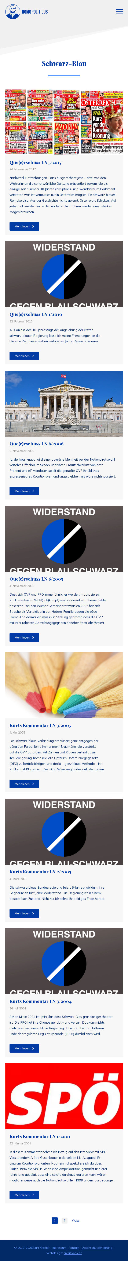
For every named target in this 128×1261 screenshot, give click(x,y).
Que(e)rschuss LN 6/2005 (36, 579)
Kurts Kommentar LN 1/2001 (40, 1136)
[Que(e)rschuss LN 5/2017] (64, 122)
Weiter (76, 1220)
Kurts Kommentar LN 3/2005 (40, 725)
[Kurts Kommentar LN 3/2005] (64, 685)
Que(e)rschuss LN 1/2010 (36, 314)
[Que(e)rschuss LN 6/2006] (64, 404)
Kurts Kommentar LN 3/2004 (41, 1001)
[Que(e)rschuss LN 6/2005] (64, 539)
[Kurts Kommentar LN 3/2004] (64, 961)
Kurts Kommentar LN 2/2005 (40, 871)
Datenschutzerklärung (97, 1248)
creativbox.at (73, 1253)
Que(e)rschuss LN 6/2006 (36, 443)
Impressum (59, 1248)
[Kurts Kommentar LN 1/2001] (64, 1096)
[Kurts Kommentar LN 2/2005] (64, 832)
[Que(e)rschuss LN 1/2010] (64, 274)
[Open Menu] (119, 11)
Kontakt (74, 1248)
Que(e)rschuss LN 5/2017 (36, 162)
